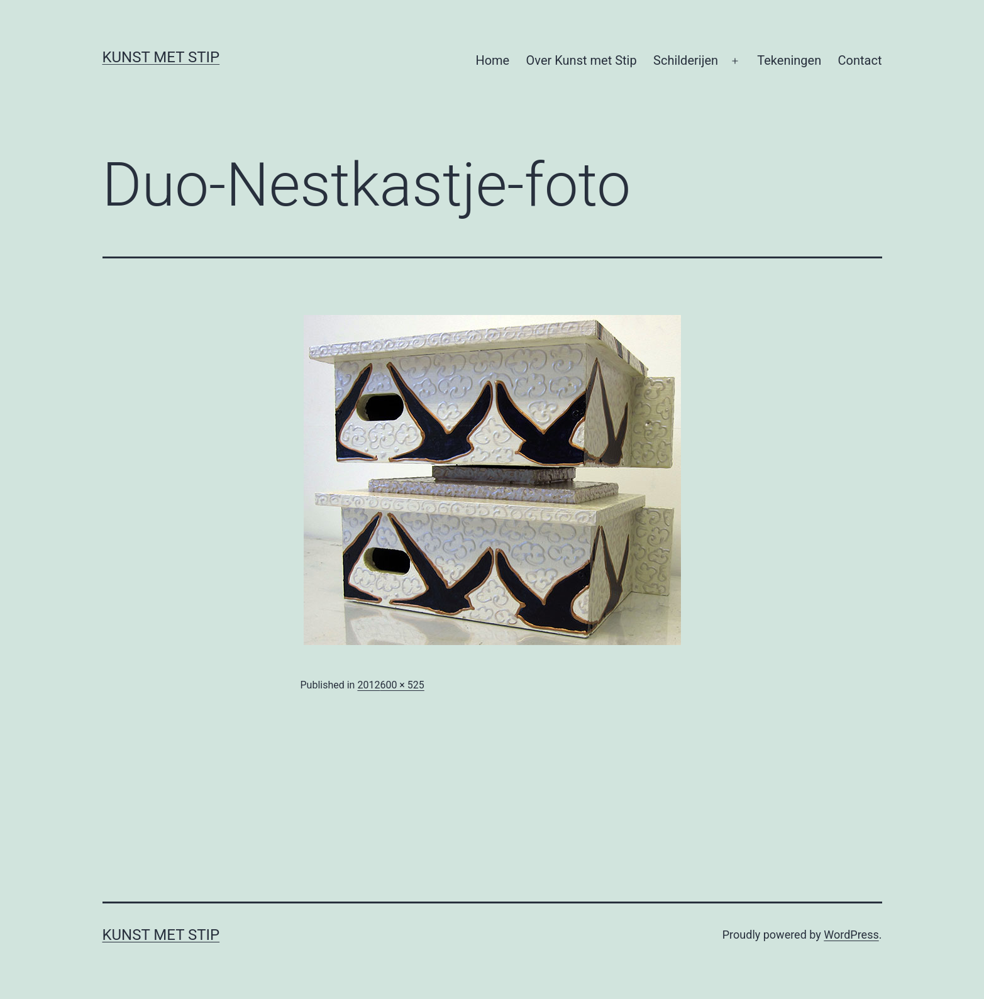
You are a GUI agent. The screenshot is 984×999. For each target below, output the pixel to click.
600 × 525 (402, 685)
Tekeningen (789, 60)
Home (492, 60)
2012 (368, 685)
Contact (860, 60)
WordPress (851, 934)
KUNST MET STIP (161, 57)
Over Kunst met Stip (581, 60)
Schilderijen (685, 60)
